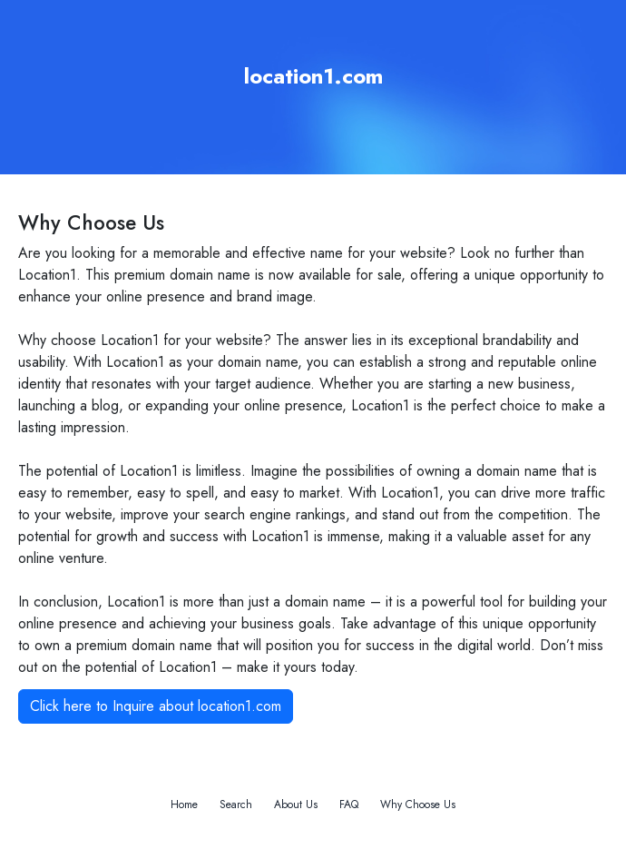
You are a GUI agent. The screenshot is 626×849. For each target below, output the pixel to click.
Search (236, 804)
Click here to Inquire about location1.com (155, 706)
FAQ (348, 804)
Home (184, 804)
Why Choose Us (417, 804)
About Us (296, 804)
